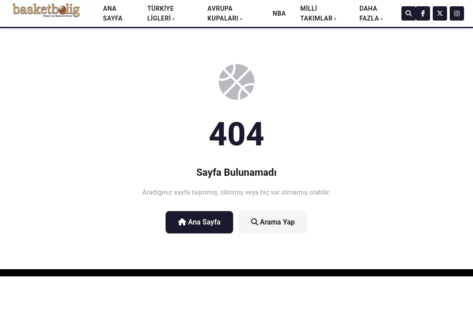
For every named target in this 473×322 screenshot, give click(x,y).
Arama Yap (273, 222)
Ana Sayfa (199, 222)
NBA (279, 13)
